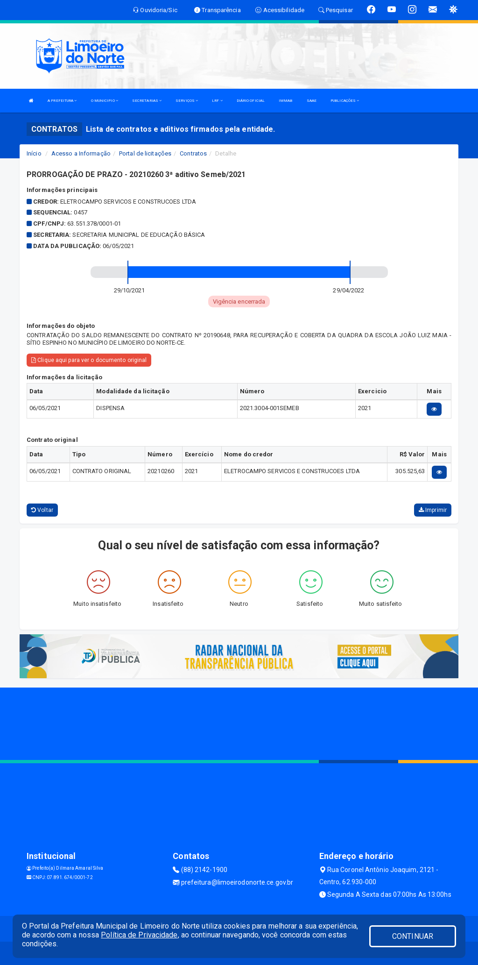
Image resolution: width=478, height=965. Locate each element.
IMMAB (286, 101)
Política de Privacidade (139, 934)
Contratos (193, 153)
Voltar (42, 510)
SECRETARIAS (147, 101)
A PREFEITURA (62, 101)
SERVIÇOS (187, 101)
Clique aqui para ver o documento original (89, 360)
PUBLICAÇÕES (344, 101)
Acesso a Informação (81, 153)
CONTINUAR (412, 936)
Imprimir (433, 510)
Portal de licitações (145, 153)
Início (34, 153)
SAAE (311, 101)
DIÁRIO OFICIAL (251, 101)
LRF (217, 101)
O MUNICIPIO (104, 101)
